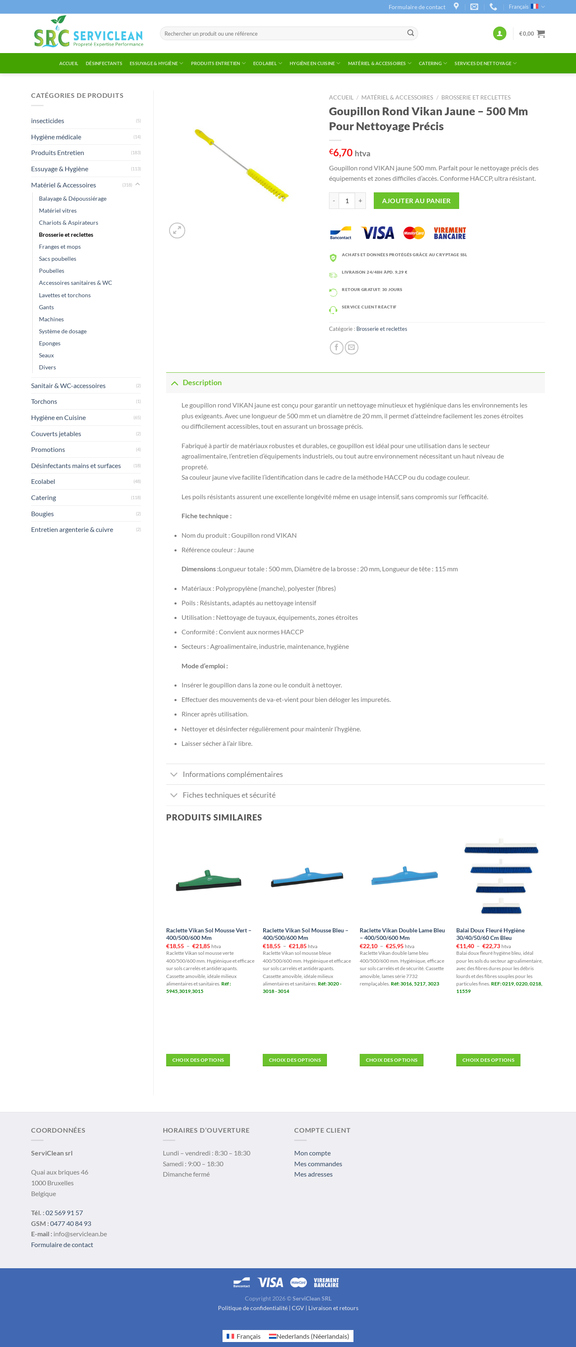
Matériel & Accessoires (379, 63)
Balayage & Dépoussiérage (72, 198)
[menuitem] (244, 1336)
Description (194, 382)
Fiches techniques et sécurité (221, 796)
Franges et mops (60, 246)
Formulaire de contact (417, 6)
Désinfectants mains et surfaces (76, 465)
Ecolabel (267, 63)
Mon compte (312, 1153)
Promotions (48, 449)
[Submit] (411, 34)
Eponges (50, 343)
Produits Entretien (218, 63)
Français (527, 7)
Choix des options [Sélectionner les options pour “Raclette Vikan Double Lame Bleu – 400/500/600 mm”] (392, 1060)
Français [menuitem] (249, 1336)
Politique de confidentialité (253, 1307)
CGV (298, 1307)
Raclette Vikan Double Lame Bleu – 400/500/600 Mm (402, 934)
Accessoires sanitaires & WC (75, 282)
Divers (47, 367)
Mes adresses (313, 1174)
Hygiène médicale (56, 137)
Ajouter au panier (416, 200)
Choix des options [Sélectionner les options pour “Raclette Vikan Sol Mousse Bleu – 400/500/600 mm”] (295, 1060)
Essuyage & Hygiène (156, 63)
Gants (46, 307)
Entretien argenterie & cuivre (72, 529)
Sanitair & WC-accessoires (68, 385)
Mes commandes (318, 1163)
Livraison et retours (333, 1307)
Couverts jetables (56, 433)
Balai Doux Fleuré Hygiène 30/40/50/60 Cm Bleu (490, 934)
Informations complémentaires (224, 775)
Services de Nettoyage (486, 63)
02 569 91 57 (64, 1212)
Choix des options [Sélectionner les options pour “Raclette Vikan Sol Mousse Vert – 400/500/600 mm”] (198, 1060)
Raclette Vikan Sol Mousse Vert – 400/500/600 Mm (209, 934)
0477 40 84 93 (70, 1223)
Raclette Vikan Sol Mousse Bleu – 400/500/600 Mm (306, 934)
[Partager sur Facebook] (337, 347)
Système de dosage (63, 331)
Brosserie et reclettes (66, 234)
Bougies (42, 513)
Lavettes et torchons (65, 295)
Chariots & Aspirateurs (68, 222)
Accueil (69, 63)
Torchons (44, 401)
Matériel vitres (58, 210)
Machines (51, 319)
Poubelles (51, 270)
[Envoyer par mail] (351, 347)
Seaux (46, 355)
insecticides (47, 120)
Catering (433, 63)
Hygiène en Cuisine (315, 63)
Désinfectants (104, 63)
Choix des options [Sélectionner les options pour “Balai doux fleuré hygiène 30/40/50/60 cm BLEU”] (488, 1060)
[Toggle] (137, 184)
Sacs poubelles (57, 258)
